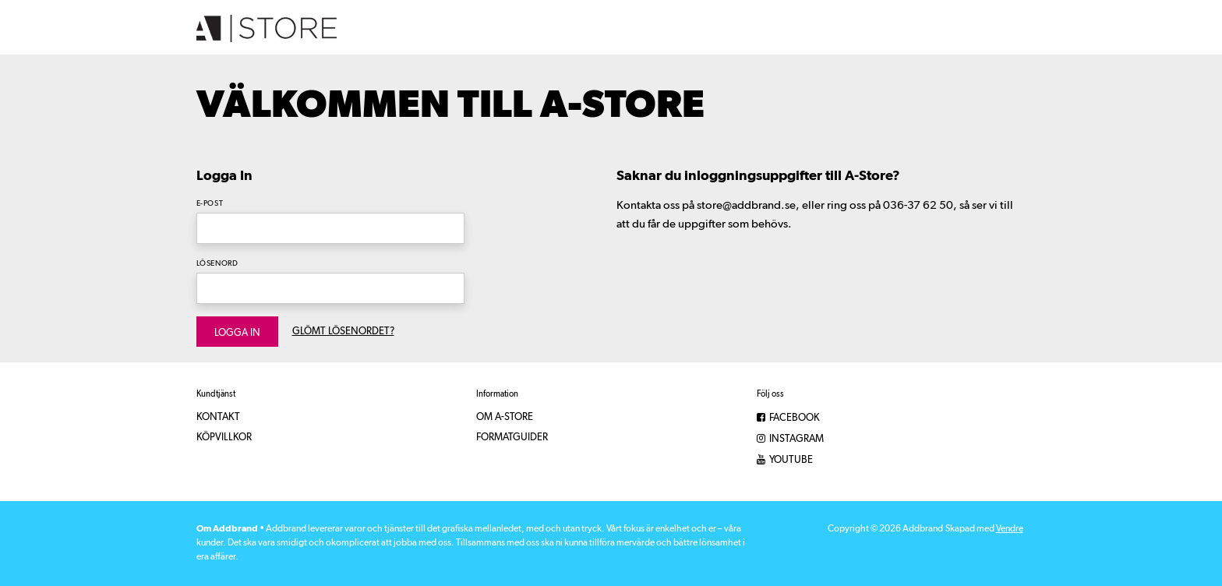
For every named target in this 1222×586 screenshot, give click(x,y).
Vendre (1009, 529)
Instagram (790, 439)
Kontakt (218, 417)
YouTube (785, 460)
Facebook (788, 418)
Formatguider (512, 437)
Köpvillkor (224, 437)
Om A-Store (504, 417)
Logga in (237, 333)
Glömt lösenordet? (343, 332)
